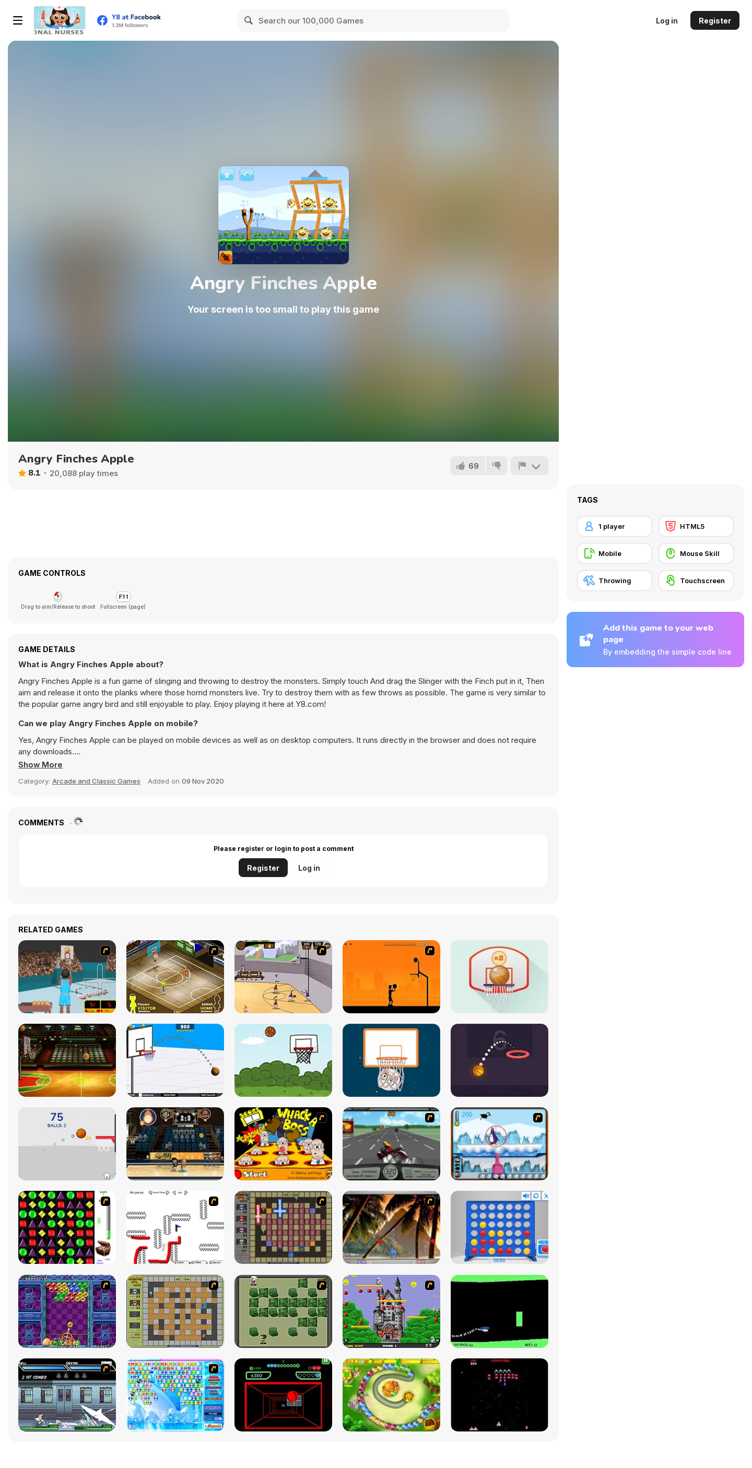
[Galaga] (499, 1394)
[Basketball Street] (67, 1060)
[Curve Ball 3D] (283, 1394)
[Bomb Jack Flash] (391, 1311)
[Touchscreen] (696, 580)
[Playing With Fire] (175, 1311)
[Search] (249, 20)
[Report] (529, 465)
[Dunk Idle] (499, 1060)
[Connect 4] (499, 1227)
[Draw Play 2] (175, 1227)
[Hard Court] (175, 976)
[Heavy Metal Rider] (391, 1143)
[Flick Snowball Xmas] (391, 1060)
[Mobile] (614, 553)
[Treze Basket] (67, 1143)
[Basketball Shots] (283, 1060)
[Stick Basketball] (283, 976)
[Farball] (391, 976)
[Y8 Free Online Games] (59, 20)
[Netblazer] (67, 976)
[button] (40, 765)
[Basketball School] (175, 1060)
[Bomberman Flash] (283, 1311)
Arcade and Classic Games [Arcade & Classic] (96, 781)
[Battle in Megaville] (67, 1394)
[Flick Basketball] (499, 976)
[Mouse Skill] (696, 553)
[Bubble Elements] (175, 1394)
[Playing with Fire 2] (283, 1227)
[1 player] (614, 526)
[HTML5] (696, 526)
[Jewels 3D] (67, 1227)
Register (715, 20)
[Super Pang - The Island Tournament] (391, 1227)
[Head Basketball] (175, 1143)
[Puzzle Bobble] (67, 1311)
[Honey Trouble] (391, 1394)
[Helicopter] (499, 1311)
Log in (667, 20)
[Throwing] (614, 580)
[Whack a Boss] (283, 1143)
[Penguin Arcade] (499, 1143)
